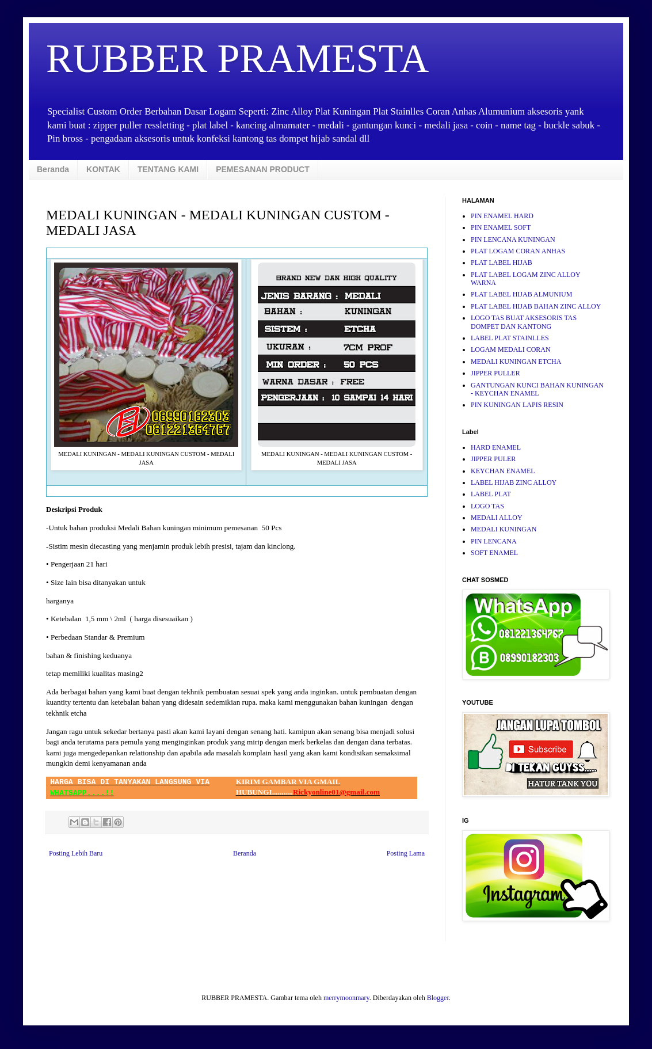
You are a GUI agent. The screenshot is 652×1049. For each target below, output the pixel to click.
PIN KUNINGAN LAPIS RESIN (517, 405)
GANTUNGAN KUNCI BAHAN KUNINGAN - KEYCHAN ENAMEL (537, 389)
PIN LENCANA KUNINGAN (513, 239)
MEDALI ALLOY (497, 518)
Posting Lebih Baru (75, 853)
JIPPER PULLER (495, 373)
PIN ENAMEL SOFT (501, 227)
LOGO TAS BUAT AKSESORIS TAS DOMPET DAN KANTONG (524, 322)
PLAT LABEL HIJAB (501, 263)
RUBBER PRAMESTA (237, 58)
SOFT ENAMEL (494, 553)
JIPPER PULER (493, 459)
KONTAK (103, 169)
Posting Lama (406, 853)
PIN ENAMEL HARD (502, 216)
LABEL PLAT (491, 494)
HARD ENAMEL (496, 447)
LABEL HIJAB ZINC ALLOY (513, 482)
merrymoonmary (346, 998)
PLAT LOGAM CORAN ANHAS (518, 251)
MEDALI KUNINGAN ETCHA (516, 362)
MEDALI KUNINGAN (503, 529)
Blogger (438, 998)
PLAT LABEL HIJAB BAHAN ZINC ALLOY (536, 306)
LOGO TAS (487, 506)
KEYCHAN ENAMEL (503, 471)
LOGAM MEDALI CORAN (511, 349)
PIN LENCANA (494, 541)
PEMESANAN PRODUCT (263, 169)
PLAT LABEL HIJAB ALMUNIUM (521, 294)
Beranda (53, 169)
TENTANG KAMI (168, 169)
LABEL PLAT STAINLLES (510, 338)
